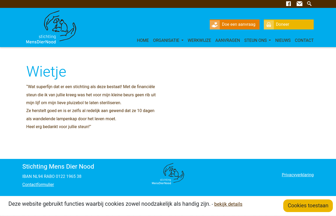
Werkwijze (199, 40)
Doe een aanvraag (232, 24)
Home (143, 40)
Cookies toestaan (308, 205)
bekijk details (228, 204)
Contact (304, 40)
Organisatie (166, 40)
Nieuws (283, 40)
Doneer (276, 24)
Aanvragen (227, 40)
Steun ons (256, 40)
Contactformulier (38, 185)
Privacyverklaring (298, 175)
